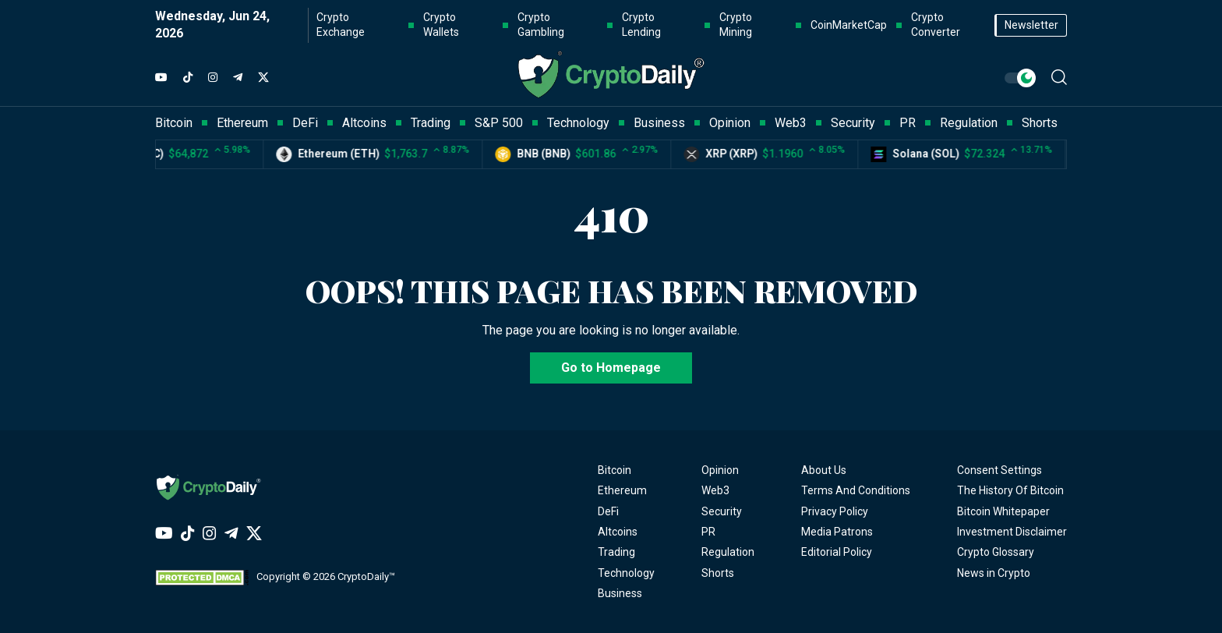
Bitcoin (614, 470)
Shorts (717, 573)
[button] (1059, 77)
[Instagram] (212, 78)
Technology (626, 573)
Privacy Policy (834, 511)
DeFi (608, 511)
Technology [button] (578, 122)
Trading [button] (430, 122)
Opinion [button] (730, 122)
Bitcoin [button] (173, 122)
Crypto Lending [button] (641, 25)
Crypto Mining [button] (735, 25)
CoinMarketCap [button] (849, 25)
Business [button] (659, 122)
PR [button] (907, 122)
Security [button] (853, 122)
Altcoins (617, 531)
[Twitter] (263, 78)
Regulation (727, 552)
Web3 (715, 490)
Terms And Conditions (855, 490)
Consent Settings (999, 470)
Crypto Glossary (995, 552)
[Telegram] (237, 78)
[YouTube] (161, 78)
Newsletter (1031, 25)
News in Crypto (993, 573)
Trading (616, 552)
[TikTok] (187, 78)
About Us (823, 470)
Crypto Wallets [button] (441, 25)
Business (620, 593)
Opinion (720, 470)
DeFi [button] (305, 122)
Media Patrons (837, 531)
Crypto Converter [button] (935, 25)
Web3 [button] (791, 122)
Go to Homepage (611, 367)
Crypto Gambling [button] (540, 25)
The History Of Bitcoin (1010, 490)
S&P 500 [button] (499, 122)
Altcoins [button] (364, 122)
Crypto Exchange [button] (340, 25)
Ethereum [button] (242, 122)
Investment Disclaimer (1012, 531)
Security (721, 511)
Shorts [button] (1040, 122)
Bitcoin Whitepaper (1003, 511)
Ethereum (622, 490)
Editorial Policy (836, 552)
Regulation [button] (969, 122)
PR (708, 531)
